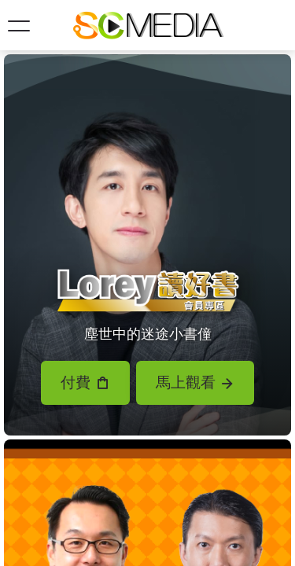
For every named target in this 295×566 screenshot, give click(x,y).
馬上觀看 (195, 382)
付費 (85, 382)
